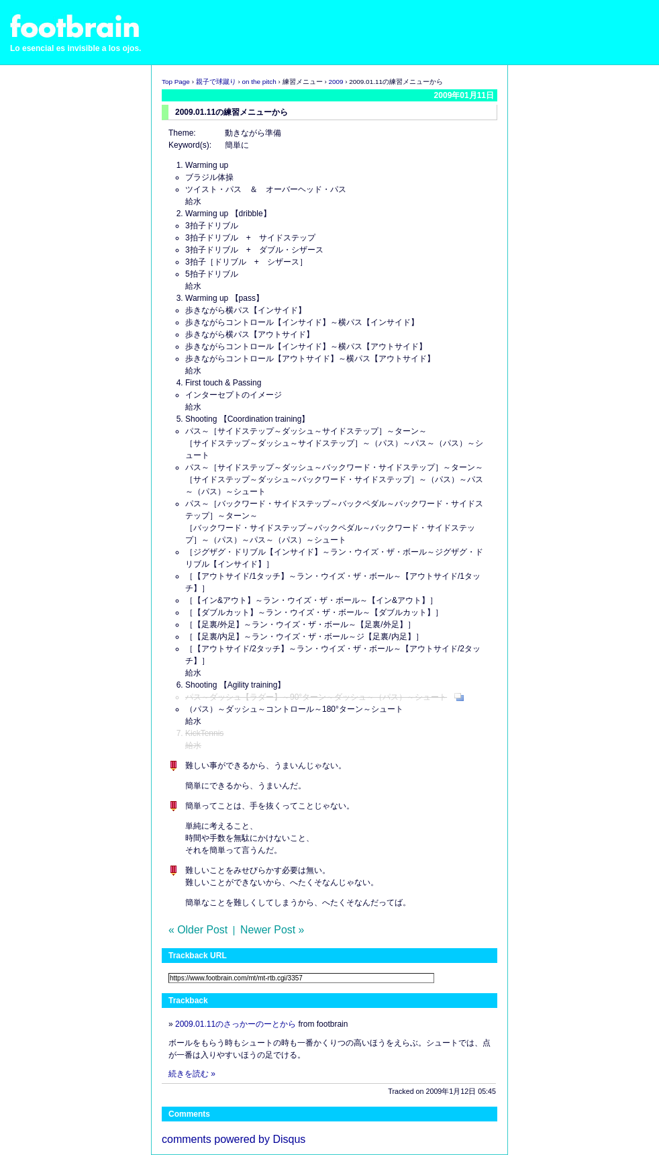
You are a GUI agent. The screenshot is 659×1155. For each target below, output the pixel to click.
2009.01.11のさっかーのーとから (235, 1024)
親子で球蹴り (216, 81)
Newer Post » (272, 929)
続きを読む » (191, 1073)
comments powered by (233, 1139)
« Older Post (197, 929)
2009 (335, 81)
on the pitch (259, 81)
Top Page (176, 81)
